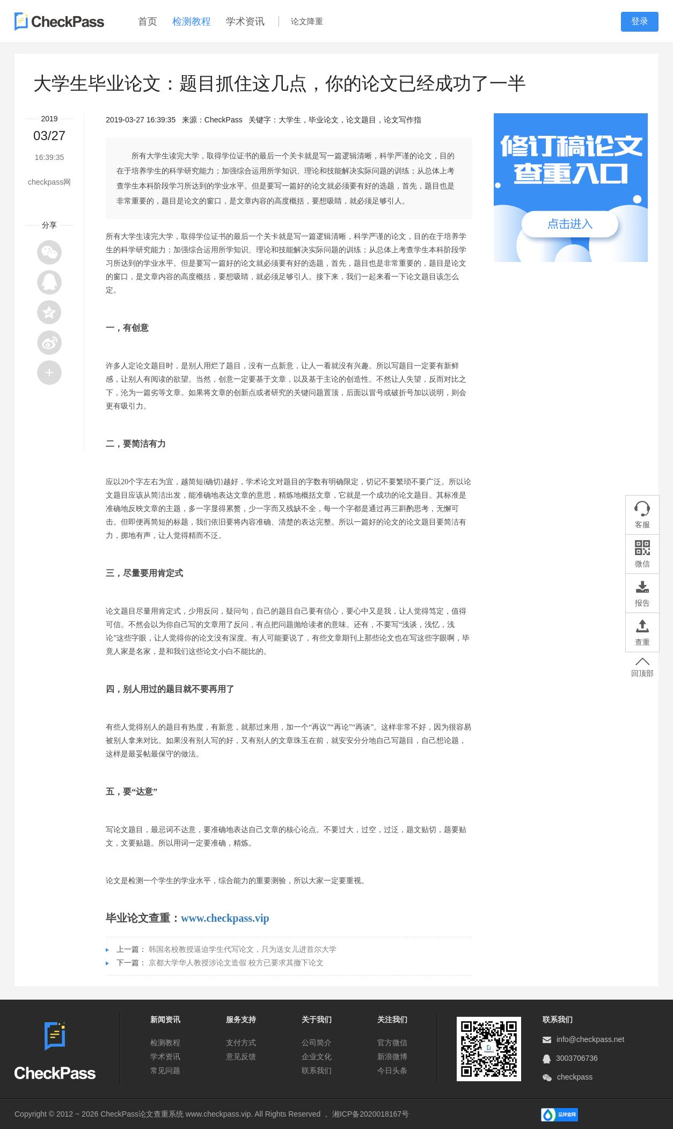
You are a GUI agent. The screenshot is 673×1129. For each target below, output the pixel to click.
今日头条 (392, 1070)
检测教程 (191, 21)
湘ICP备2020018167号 (370, 1114)
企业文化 (317, 1056)
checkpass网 (49, 182)
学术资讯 (245, 21)
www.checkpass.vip (225, 918)
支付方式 (241, 1042)
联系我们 (317, 1070)
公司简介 (317, 1042)
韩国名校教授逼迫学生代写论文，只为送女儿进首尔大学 (242, 949)
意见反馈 (241, 1056)
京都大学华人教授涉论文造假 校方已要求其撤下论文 (236, 962)
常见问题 (165, 1070)
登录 (639, 21)
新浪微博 (392, 1056)
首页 (147, 21)
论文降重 (307, 21)
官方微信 (392, 1042)
